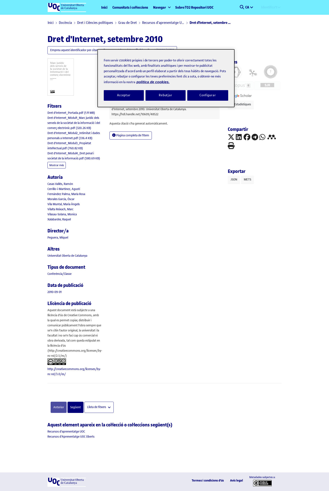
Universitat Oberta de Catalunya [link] (67, 256)
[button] (241, 7)
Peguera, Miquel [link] (57, 238)
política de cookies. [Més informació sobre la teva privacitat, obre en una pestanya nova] (153, 82)
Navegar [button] (159, 7)
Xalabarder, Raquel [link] (59, 219)
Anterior (58, 407)
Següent (75, 407)
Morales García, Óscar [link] (60, 199)
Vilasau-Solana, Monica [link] (62, 214)
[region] (166, 78)
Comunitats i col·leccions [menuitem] (130, 7)
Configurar (208, 95)
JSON (234, 180)
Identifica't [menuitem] (269, 7)
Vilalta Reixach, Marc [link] (60, 209)
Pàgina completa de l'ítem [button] (130, 135)
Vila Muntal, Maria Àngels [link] (63, 204)
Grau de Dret (127, 22)
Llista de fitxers (97, 407)
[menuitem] (161, 7)
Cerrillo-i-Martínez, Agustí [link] (63, 189)
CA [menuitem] (247, 7)
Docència (65, 22)
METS (247, 180)
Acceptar (124, 95)
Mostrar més (56, 165)
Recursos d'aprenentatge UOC (163, 22)
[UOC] (66, 486)
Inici (104, 7)
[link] (71, 113)
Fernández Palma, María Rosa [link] (66, 194)
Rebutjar (165, 95)
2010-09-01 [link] (54, 292)
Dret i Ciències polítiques (95, 22)
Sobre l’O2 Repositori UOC (194, 7)
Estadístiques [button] (241, 104)
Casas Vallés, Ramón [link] (60, 184)
